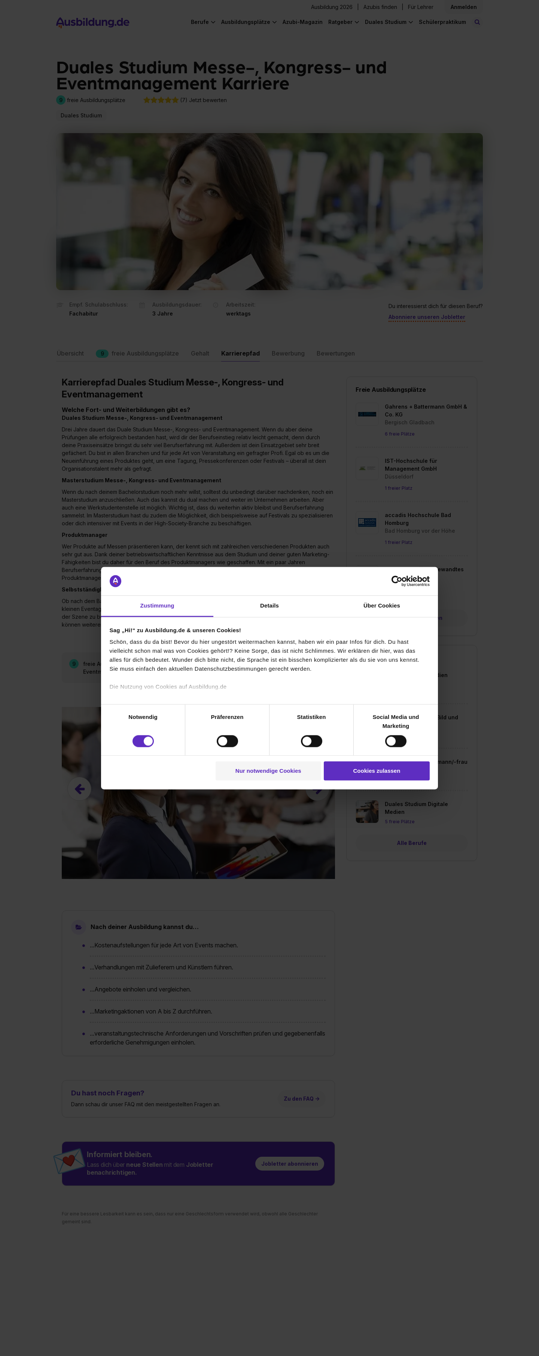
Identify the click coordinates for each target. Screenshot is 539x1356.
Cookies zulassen (376, 771)
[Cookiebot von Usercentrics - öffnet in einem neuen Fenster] (397, 581)
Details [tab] (269, 606)
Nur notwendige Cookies (268, 771)
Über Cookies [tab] (381, 606)
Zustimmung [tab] (157, 606)
